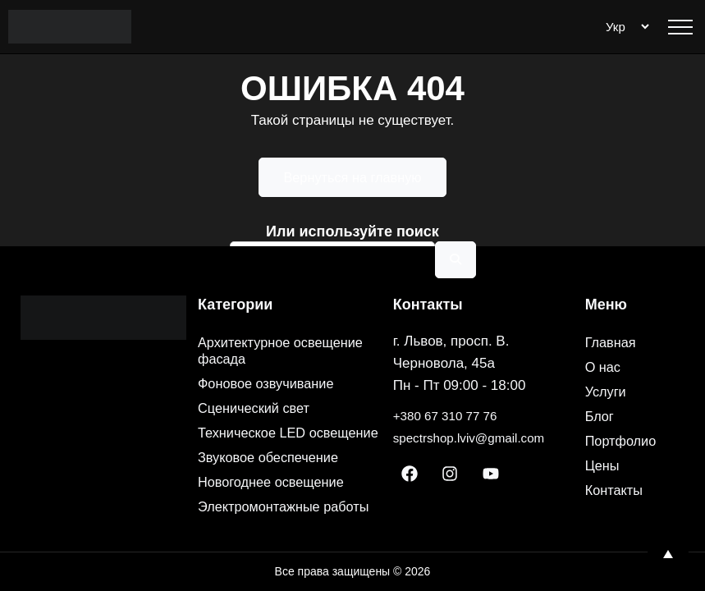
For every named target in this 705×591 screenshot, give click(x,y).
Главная (613, 309)
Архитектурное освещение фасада (289, 317)
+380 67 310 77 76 (451, 383)
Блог (601, 383)
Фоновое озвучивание (273, 350)
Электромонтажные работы (265, 498)
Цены (604, 432)
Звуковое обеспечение (275, 441)
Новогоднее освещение (278, 465)
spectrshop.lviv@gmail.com (478, 405)
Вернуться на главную (353, 177)
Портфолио (624, 408)
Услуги (607, 358)
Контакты (617, 457)
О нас (605, 334)
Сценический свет (260, 375)
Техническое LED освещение (257, 408)
